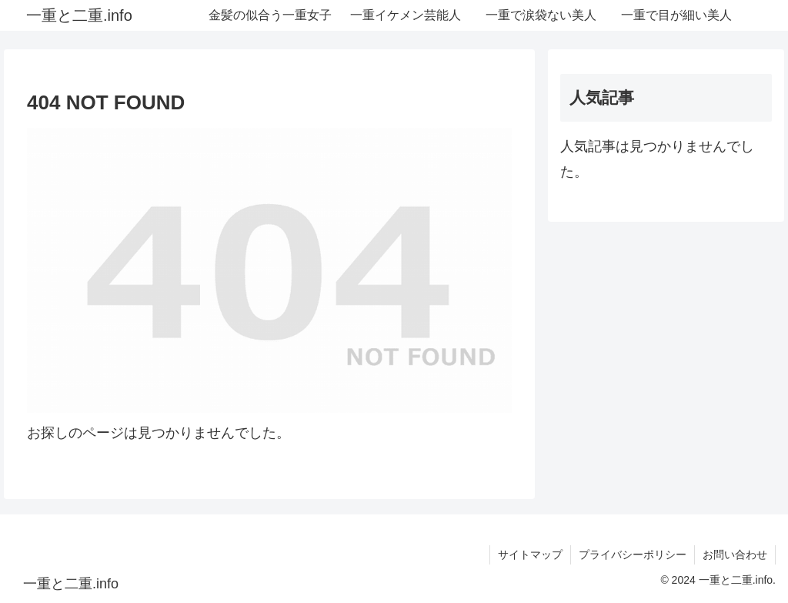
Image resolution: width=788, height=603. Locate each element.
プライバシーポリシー (632, 554)
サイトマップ (530, 554)
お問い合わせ (735, 554)
